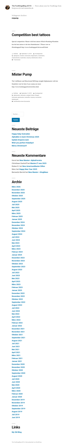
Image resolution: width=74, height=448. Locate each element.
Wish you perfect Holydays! (23, 143)
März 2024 (16, 249)
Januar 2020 (17, 397)
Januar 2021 (17, 361)
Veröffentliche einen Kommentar (22, 101)
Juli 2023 (15, 273)
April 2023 (16, 281)
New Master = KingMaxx (38, 172)
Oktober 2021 (17, 335)
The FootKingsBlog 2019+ (22, 6)
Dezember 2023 (18, 258)
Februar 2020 (17, 394)
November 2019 (18, 403)
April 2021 (16, 352)
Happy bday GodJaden (21, 134)
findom (33, 95)
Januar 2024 (17, 255)
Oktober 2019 (17, 406)
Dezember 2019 (18, 400)
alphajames (16, 55)
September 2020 (18, 373)
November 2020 (18, 367)
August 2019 (17, 411)
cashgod (28, 95)
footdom (22, 55)
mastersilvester (16, 57)
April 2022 (16, 317)
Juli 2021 (15, 343)
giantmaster (21, 97)
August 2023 (17, 270)
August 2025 (17, 201)
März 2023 (16, 284)
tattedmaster (34, 57)
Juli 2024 (15, 237)
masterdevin (41, 55)
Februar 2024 (17, 252)
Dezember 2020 (18, 364)
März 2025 (16, 213)
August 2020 (17, 376)
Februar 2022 (17, 323)
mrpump (28, 57)
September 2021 (18, 338)
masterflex (27, 97)
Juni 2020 (16, 382)
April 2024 (16, 246)
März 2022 (16, 320)
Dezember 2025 (18, 190)
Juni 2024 (16, 240)
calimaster (23, 95)
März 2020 (16, 391)
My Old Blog (17, 432)
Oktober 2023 (17, 264)
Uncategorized (38, 53)
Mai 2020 (15, 385)
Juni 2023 (16, 275)
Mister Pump (22, 74)
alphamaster (17, 95)
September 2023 (18, 267)
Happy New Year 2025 (28, 169)
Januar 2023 (17, 290)
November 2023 (18, 261)
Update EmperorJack (20, 140)
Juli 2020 (15, 379)
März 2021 (16, 355)
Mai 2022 (15, 314)
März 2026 (16, 187)
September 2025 (18, 199)
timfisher (16, 53)
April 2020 (16, 388)
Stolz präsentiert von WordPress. (33, 442)
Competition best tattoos (31, 35)
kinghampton (34, 55)
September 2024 (18, 231)
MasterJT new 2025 (38, 163)
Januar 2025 (17, 219)
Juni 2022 (16, 311)
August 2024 (17, 234)
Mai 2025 (15, 207)
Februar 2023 (17, 287)
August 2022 (17, 305)
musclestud (38, 97)
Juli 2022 (15, 308)
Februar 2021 (17, 358)
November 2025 (18, 193)
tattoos (40, 57)
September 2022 (18, 302)
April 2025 (16, 210)
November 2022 (18, 296)
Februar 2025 (17, 216)
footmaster (27, 55)
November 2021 (18, 332)
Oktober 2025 (17, 196)
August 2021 (17, 341)
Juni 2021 (16, 346)
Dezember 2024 (18, 222)
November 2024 (18, 225)
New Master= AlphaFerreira (31, 160)
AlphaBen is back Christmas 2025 (25, 137)
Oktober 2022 (17, 299)
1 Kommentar (17, 59)
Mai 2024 (15, 243)
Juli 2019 (15, 414)
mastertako (23, 57)
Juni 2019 (16, 417)
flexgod (37, 95)
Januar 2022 (17, 326)
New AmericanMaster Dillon (33, 166)
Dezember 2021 (18, 329)
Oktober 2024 (17, 228)
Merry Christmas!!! (19, 146)
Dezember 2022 (18, 293)
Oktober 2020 (17, 370)
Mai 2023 (15, 278)
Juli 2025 (15, 204)
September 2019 (18, 409)
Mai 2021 (15, 349)
